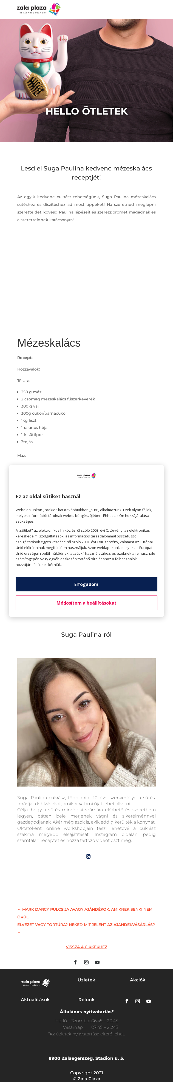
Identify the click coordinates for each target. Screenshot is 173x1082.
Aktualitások (35, 999)
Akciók (137, 980)
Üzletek (86, 980)
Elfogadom (86, 584)
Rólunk (86, 999)
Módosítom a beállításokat (86, 603)
